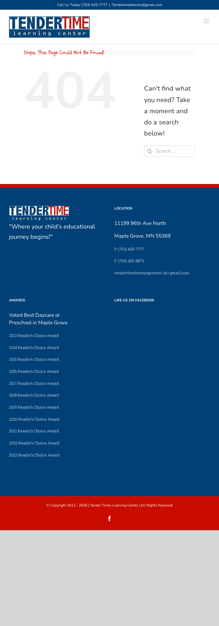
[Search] (150, 151)
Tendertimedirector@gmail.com (137, 4)
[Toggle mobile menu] (207, 21)
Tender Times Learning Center (114, 505)
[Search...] (169, 151)
